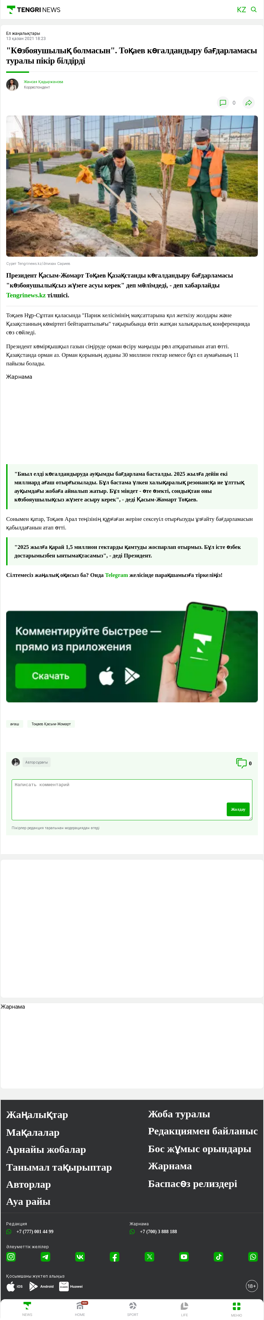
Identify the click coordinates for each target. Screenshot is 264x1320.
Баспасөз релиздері (192, 1183)
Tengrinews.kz (26, 295)
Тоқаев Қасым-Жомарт (51, 724)
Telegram (116, 575)
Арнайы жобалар (46, 1149)
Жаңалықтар (37, 1114)
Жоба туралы (179, 1113)
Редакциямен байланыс (203, 1130)
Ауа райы (28, 1201)
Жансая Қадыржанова (43, 82)
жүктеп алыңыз (48, 1276)
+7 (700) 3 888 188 (157, 1231)
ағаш (14, 724)
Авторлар (28, 1184)
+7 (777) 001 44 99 (33, 1231)
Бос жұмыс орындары (199, 1148)
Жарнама (170, 1165)
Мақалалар (33, 1132)
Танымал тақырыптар (59, 1167)
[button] (241, 9)
